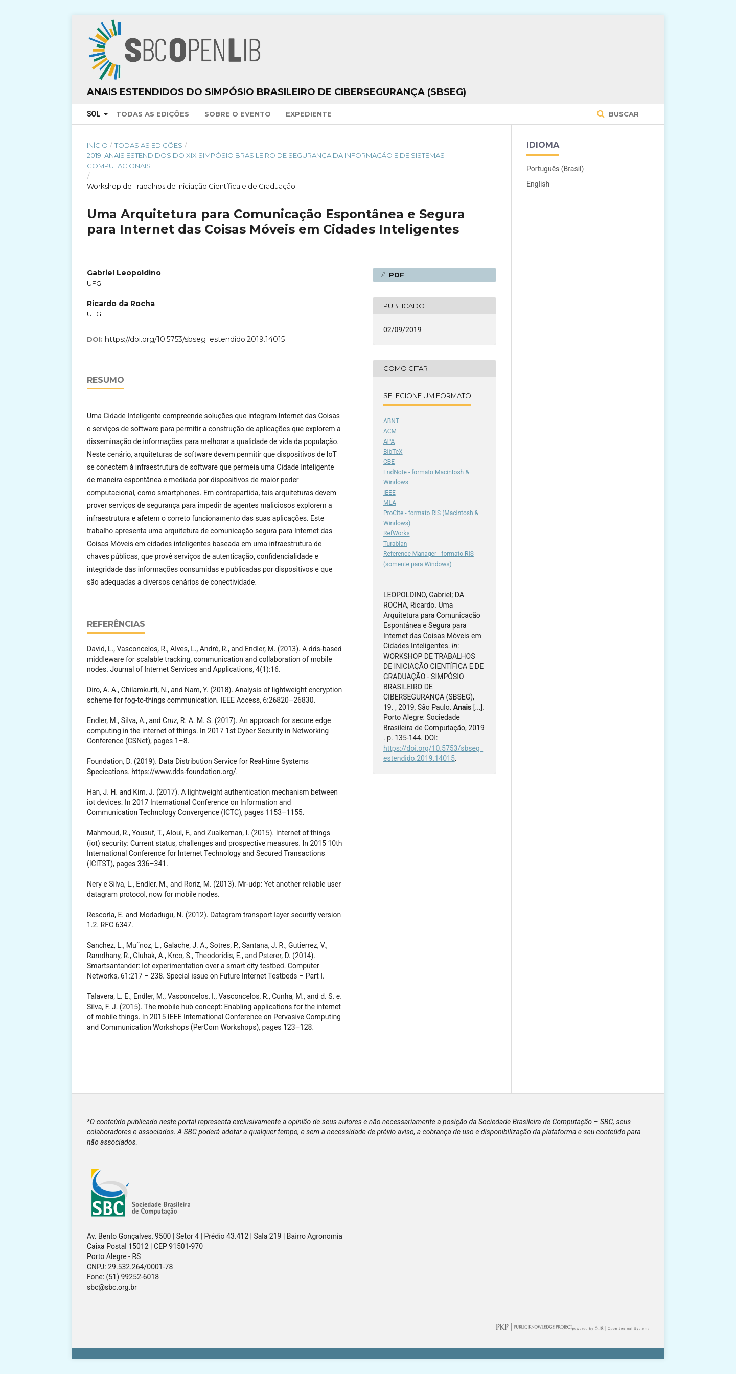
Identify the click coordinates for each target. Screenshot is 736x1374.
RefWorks (396, 533)
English (537, 184)
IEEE (389, 492)
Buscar (623, 114)
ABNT (391, 421)
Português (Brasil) (555, 169)
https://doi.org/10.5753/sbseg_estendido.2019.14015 (195, 339)
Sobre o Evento (237, 114)
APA (389, 441)
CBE (389, 461)
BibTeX (393, 451)
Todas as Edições (152, 114)
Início (97, 145)
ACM (390, 431)
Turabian (395, 543)
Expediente (309, 114)
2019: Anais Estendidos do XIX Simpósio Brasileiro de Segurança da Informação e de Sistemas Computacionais (266, 160)
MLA (389, 502)
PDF (395, 275)
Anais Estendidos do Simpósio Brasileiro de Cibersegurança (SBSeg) (276, 92)
